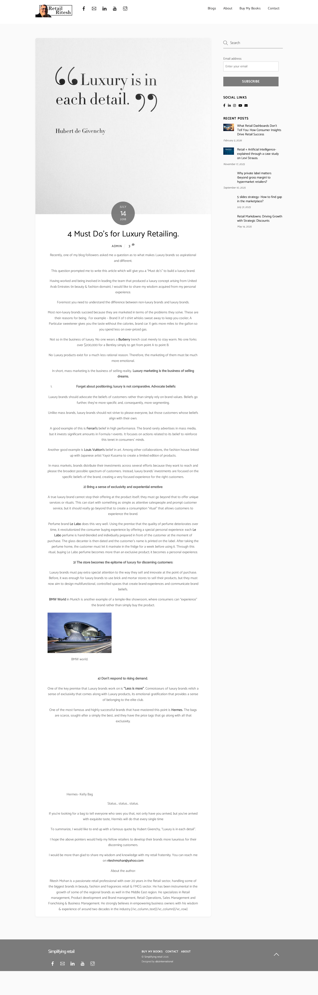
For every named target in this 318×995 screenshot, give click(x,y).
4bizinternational (164, 962)
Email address (232, 58)
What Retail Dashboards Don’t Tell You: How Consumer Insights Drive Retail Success (259, 130)
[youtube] (114, 9)
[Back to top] (276, 955)
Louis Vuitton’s (94, 450)
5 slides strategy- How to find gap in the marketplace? (259, 199)
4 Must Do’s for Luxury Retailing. (123, 234)
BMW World (57, 599)
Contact (274, 8)
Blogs (212, 8)
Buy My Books (250, 8)
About (227, 8)
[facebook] (84, 9)
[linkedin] (104, 9)
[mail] (94, 9)
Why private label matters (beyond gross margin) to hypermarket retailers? (254, 177)
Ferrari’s (92, 429)
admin (117, 246)
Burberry (124, 339)
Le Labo (75, 524)
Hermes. (177, 710)
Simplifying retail (153, 957)
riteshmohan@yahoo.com (125, 861)
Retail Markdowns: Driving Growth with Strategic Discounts (259, 218)
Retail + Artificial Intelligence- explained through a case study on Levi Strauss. (258, 153)
